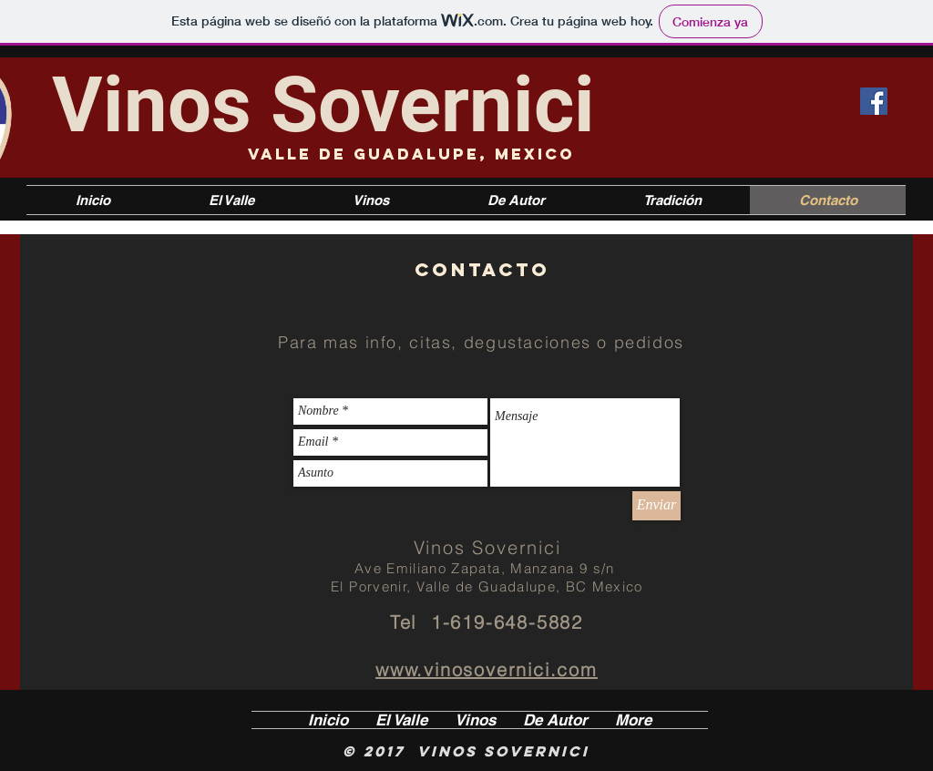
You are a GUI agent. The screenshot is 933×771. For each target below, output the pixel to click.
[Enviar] (656, 505)
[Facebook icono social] (873, 101)
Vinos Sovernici (323, 104)
